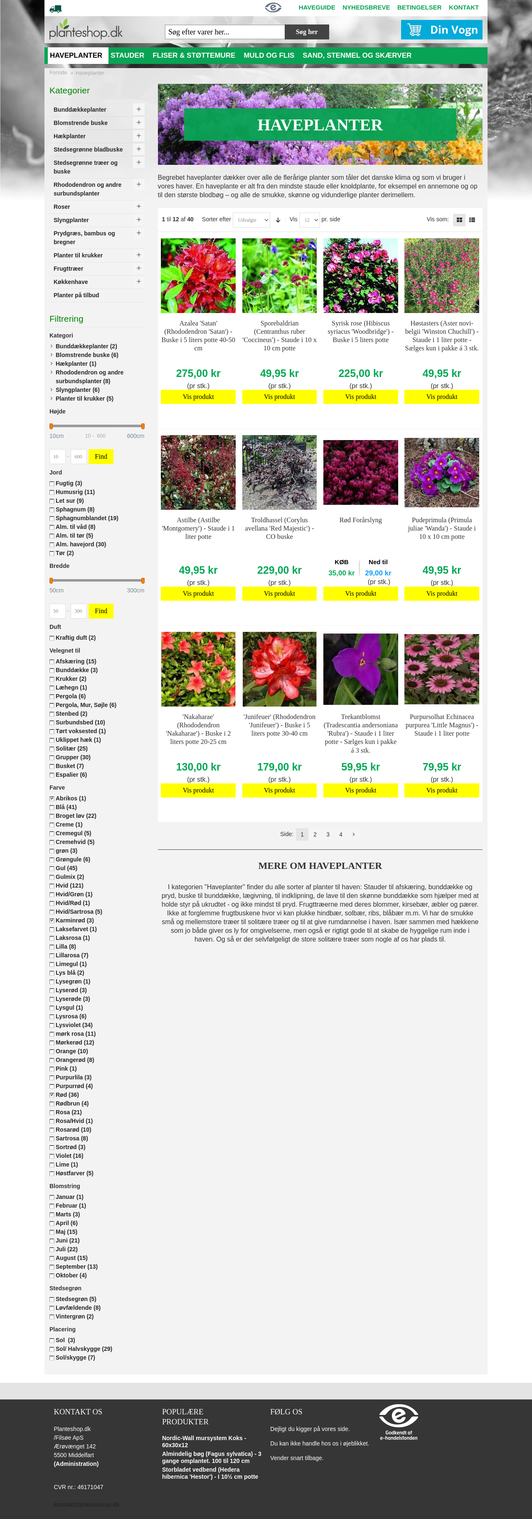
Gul (66, 868)
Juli (67, 1249)
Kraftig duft (76, 637)
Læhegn (71, 687)
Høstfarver (75, 1173)
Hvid (70, 885)
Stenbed (71, 713)
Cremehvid (75, 842)
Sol (65, 1340)
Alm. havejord (81, 544)
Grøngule (73, 859)
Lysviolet (74, 1025)
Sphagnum (75, 509)
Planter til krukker (84, 398)
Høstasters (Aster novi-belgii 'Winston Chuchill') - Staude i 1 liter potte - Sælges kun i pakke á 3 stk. (442, 335)
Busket (70, 766)
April (67, 1223)
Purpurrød (74, 1086)
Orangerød (75, 1060)
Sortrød (71, 1147)
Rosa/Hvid (74, 1121)
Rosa (69, 1112)
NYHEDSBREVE (366, 7)
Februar (71, 1205)
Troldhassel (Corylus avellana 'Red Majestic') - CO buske (279, 528)
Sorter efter (216, 219)
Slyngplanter (78, 389)
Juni (68, 1240)
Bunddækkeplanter (86, 346)
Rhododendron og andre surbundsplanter (89, 376)
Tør (65, 553)
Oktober (71, 1275)
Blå (66, 807)
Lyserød (71, 990)
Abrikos (71, 798)
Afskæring (76, 661)
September (77, 1266)
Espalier (71, 774)
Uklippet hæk (78, 739)
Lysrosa (71, 1016)
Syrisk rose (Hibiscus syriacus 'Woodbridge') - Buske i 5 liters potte (361, 331)
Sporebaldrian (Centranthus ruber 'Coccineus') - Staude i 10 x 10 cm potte (279, 335)
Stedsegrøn (76, 1299)
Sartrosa (72, 1138)
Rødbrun (72, 1103)
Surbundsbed (80, 722)
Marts (68, 1214)
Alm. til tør (74, 535)
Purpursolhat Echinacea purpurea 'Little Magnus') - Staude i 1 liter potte (442, 725)
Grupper (73, 757)
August (72, 1258)
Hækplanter (76, 363)
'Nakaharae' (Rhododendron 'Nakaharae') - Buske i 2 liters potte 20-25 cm (198, 729)
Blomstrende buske (87, 355)
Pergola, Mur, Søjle (86, 705)
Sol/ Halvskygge (84, 1348)
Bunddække (77, 670)
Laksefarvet (76, 929)
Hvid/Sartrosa (79, 911)
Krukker (71, 678)
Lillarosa (72, 955)
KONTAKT (464, 7)
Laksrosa (73, 937)
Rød (67, 1094)
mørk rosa (76, 1033)
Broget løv (76, 815)
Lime (67, 1164)
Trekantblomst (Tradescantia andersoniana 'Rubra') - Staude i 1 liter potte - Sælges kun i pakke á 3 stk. (361, 733)
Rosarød (73, 1129)
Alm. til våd (76, 526)
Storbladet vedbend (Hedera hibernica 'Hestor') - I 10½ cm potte (210, 1473)
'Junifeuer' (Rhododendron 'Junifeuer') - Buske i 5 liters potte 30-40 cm (279, 725)
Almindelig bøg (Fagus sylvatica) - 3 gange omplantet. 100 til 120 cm (211, 1458)
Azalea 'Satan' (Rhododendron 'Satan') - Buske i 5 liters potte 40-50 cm (198, 335)
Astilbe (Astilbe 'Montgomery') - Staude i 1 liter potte (198, 528)
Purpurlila (73, 1077)
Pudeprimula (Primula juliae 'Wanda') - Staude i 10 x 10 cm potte (442, 528)
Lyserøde (73, 999)
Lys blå (70, 972)
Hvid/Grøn (74, 894)
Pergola (71, 696)
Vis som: (438, 219)
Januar (70, 1197)
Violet (70, 1155)
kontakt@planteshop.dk (86, 1504)
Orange (72, 1051)
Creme (69, 824)
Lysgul (69, 1007)
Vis (294, 219)
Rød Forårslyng (361, 520)
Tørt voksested (81, 731)
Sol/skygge (75, 1357)
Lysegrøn (73, 981)
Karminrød (75, 920)
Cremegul (73, 833)
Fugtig (69, 483)
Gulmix (70, 876)
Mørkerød (75, 1042)
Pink (66, 1068)
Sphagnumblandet (87, 518)
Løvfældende (78, 1307)
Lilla (66, 946)
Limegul (71, 964)
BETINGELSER (419, 7)
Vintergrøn (75, 1316)
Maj (66, 1231)
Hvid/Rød (73, 903)
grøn (66, 850)
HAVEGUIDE (317, 7)
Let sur (70, 500)
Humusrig (75, 492)
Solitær (72, 748)
